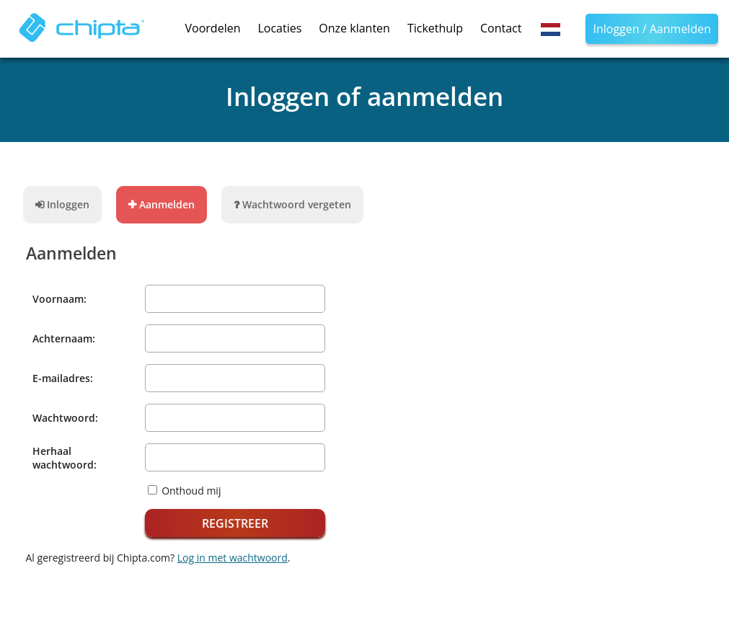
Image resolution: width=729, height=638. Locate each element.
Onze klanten (354, 28)
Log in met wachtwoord (232, 557)
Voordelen (213, 28)
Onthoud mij (191, 490)
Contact (500, 28)
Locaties (279, 28)
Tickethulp (435, 28)
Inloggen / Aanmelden (652, 29)
